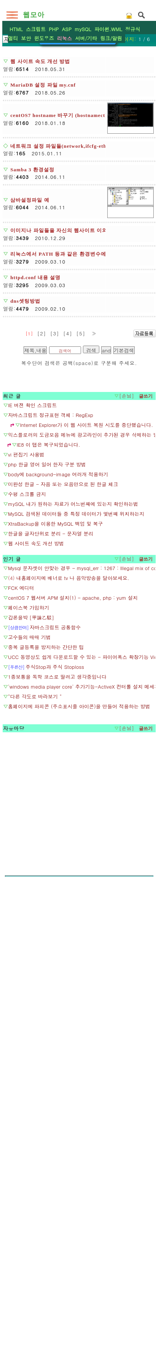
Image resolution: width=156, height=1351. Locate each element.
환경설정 (77, 195)
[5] (81, 595)
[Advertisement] (78, 101)
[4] (67, 595)
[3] (54, 595)
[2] (41, 595)
